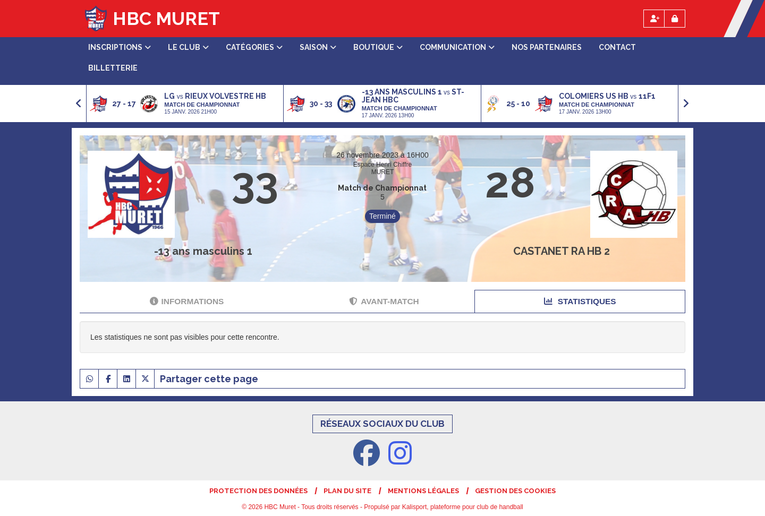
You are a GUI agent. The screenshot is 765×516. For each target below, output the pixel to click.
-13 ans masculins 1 (203, 251)
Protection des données (258, 491)
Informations (187, 301)
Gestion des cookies (515, 491)
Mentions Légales (423, 491)
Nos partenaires (547, 47)
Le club (188, 47)
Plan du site (347, 491)
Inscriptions (119, 47)
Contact (617, 47)
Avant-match (384, 301)
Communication (457, 47)
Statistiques (580, 301)
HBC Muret (166, 18)
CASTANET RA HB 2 (561, 251)
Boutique (378, 47)
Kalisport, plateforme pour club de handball (462, 507)
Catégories (254, 47)
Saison (318, 47)
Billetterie (113, 68)
